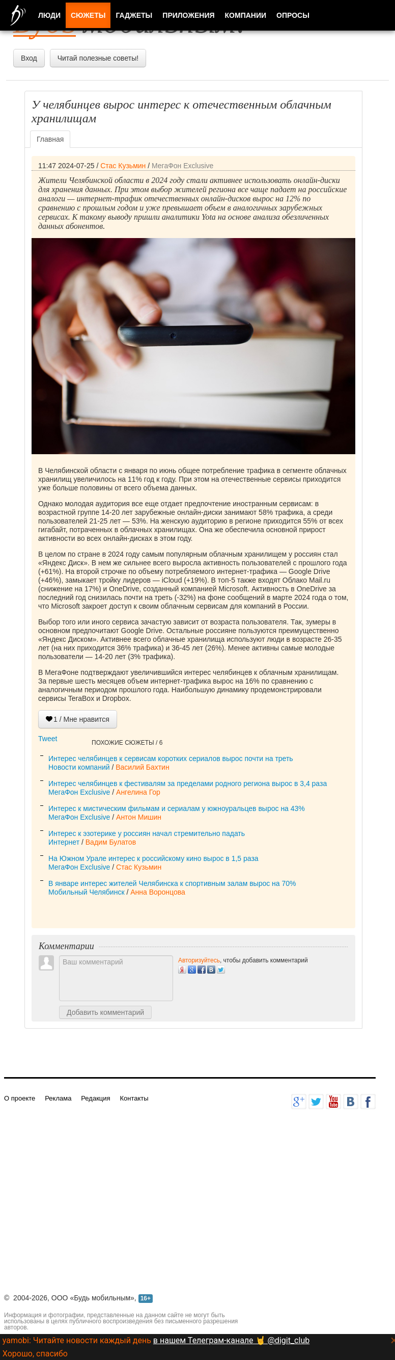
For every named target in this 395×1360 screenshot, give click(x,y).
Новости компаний (79, 767)
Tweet (47, 739)
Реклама (58, 1098)
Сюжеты (88, 15)
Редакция (95, 1098)
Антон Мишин (138, 817)
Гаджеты (134, 15)
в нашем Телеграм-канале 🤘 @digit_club (231, 1340)
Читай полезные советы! (98, 58)
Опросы (292, 15)
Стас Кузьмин (123, 166)
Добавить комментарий (105, 1012)
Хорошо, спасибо (35, 1353)
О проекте (19, 1098)
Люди (49, 15)
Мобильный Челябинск (86, 892)
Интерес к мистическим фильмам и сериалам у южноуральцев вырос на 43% (176, 808)
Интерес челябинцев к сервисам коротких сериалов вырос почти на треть (170, 758)
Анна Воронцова (157, 892)
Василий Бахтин (142, 767)
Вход (29, 58)
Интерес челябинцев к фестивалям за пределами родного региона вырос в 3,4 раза (187, 783)
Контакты (134, 1098)
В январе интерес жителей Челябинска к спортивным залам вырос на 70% (172, 883)
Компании (246, 15)
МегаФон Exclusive (182, 166)
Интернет (63, 842)
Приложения (188, 15)
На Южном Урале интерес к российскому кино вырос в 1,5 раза (153, 858)
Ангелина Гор (138, 792)
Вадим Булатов (111, 842)
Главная (50, 139)
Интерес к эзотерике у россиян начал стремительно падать (146, 833)
